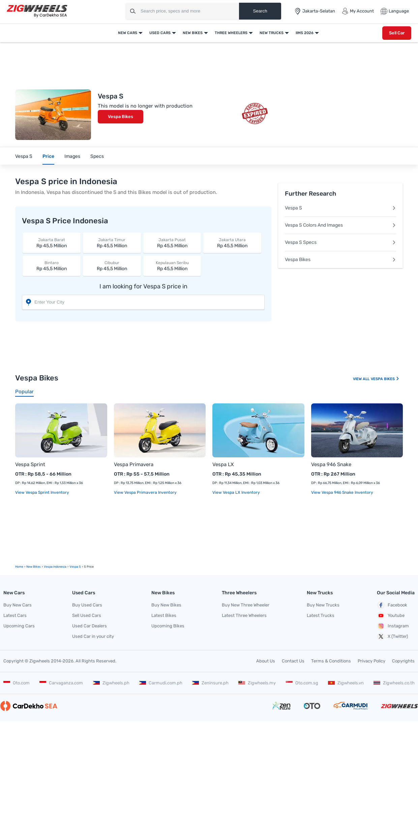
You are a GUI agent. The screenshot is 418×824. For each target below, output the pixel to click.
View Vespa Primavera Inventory (145, 492)
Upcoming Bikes (167, 625)
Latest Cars (15, 615)
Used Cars (160, 33)
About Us (265, 660)
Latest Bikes (163, 615)
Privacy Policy (371, 660)
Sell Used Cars (86, 615)
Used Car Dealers (89, 625)
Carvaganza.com (61, 682)
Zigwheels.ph (111, 682)
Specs (97, 156)
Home (19, 566)
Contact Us (293, 660)
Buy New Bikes (166, 604)
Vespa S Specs (340, 242)
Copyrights (403, 660)
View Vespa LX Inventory (236, 492)
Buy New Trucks (323, 604)
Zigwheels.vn (346, 682)
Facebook (392, 605)
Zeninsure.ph (210, 682)
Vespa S (23, 156)
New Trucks (271, 33)
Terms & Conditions (331, 660)
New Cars (127, 33)
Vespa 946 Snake (331, 464)
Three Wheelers (231, 33)
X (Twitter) (392, 636)
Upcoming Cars (19, 625)
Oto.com (16, 682)
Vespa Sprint (30, 464)
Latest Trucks (320, 615)
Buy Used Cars (87, 604)
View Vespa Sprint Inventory (42, 492)
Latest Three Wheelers (244, 615)
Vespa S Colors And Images (340, 225)
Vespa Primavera (133, 464)
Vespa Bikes (120, 116)
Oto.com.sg (302, 682)
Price (48, 156)
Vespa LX (223, 464)
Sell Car (397, 32)
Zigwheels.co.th (394, 682)
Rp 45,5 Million (51, 243)
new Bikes (33, 566)
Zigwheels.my (257, 682)
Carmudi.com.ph (160, 682)
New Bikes (193, 33)
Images (72, 156)
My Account (358, 11)
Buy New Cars (17, 604)
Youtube (391, 616)
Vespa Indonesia (55, 566)
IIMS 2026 (305, 33)
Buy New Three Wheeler (245, 604)
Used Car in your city (93, 636)
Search (260, 10)
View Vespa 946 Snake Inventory (342, 492)
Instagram (393, 626)
